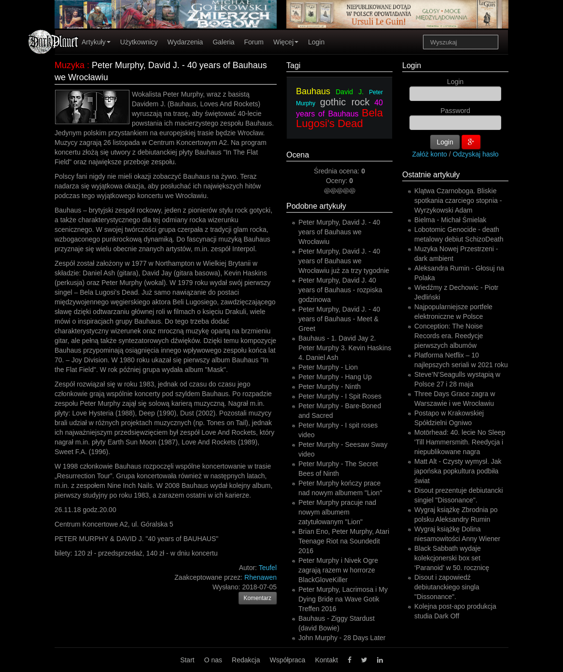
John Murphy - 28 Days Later (342, 638)
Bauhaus (313, 91)
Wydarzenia (185, 42)
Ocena (297, 155)
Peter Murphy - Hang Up (335, 377)
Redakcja (246, 660)
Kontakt (326, 660)
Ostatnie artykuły (431, 175)
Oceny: (337, 181)
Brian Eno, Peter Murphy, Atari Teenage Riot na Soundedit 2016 (343, 541)
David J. (350, 92)
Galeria (223, 42)
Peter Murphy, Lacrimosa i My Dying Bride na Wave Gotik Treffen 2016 (343, 599)
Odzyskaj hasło (476, 154)
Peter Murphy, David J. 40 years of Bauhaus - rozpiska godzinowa (340, 289)
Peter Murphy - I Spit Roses (339, 396)
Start (187, 660)
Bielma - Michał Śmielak (450, 220)
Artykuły (96, 42)
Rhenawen (260, 577)
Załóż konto (429, 154)
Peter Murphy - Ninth (329, 386)
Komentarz (258, 598)
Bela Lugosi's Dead (339, 118)
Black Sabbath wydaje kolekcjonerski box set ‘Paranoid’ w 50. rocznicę (451, 558)
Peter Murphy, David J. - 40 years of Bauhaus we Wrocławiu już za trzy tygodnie (343, 260)
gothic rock (345, 102)
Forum (254, 42)
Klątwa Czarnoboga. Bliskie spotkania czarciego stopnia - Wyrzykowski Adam (458, 200)
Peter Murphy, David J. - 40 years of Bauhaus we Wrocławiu (339, 231)
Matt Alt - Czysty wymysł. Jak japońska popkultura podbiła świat (457, 471)
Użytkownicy (139, 42)
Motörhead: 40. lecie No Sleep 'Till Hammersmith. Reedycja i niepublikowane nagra (459, 442)
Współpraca (287, 660)
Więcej (285, 42)
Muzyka (69, 65)
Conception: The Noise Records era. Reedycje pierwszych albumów (448, 335)
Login (316, 42)
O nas (213, 660)
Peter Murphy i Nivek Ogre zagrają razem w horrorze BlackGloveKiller (338, 570)
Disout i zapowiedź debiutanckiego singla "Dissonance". (446, 587)
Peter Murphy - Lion (328, 367)
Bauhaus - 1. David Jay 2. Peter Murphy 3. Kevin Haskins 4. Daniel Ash (344, 347)
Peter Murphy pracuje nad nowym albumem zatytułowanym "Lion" (337, 512)
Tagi (293, 65)
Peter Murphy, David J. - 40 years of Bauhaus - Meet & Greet (339, 318)
